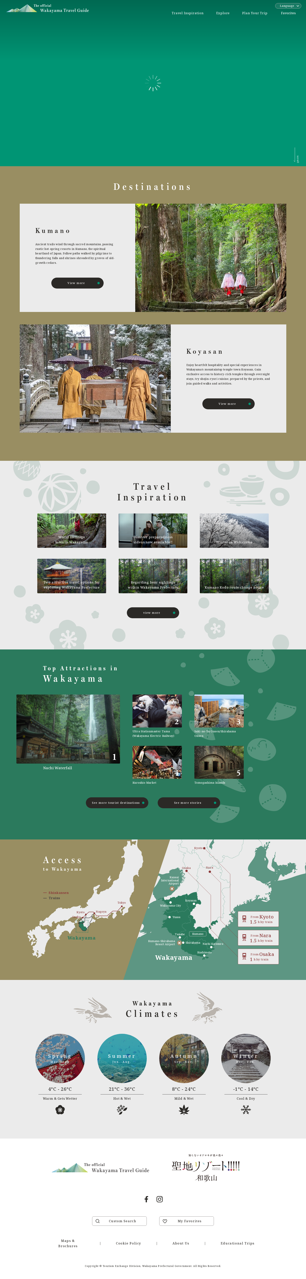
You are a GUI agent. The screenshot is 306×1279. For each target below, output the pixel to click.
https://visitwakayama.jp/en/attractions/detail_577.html (219, 765)
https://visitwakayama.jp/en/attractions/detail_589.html (157, 765)
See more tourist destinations (116, 803)
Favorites (288, 13)
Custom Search (122, 1221)
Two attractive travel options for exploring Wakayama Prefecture (72, 585)
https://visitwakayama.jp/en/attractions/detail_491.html (81, 740)
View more (76, 283)
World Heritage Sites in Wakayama (71, 539)
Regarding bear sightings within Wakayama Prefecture (153, 585)
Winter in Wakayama (234, 542)
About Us (181, 1243)
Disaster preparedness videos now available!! (153, 539)
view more (151, 613)
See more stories (187, 803)
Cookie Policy (128, 1243)
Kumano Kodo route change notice (234, 587)
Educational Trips (237, 1243)
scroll (298, 159)
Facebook (146, 1199)
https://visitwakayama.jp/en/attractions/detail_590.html (157, 716)
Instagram (159, 1199)
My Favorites (190, 1221)
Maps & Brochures (67, 1243)
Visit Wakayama (47, 8)
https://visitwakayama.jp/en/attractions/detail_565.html (219, 716)
